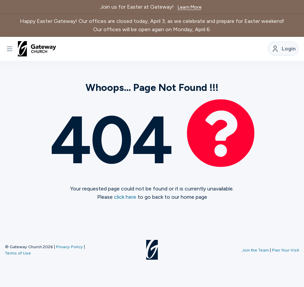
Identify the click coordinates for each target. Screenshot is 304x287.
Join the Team (255, 250)
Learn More (190, 7)
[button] (9, 48)
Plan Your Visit (285, 250)
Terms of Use (18, 253)
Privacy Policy (69, 246)
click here (125, 197)
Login (283, 48)
